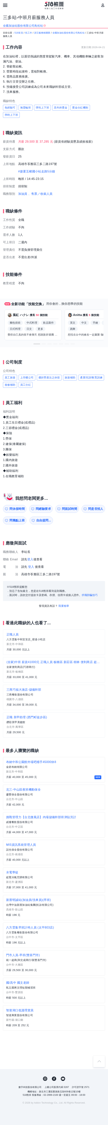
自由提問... (43, 520)
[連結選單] (5, 5)
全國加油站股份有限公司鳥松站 (68, 33)
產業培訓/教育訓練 (91, 377)
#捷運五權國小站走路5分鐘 (36, 171)
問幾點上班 (17, 520)
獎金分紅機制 (80, 107)
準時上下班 (11, 114)
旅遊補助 (70, 377)
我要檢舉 (63, 605)
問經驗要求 (43, 508)
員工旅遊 (10, 377)
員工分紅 (25, 384)
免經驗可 (10, 107)
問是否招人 (95, 508)
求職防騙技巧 (90, 595)
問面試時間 (69, 508)
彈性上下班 (42, 107)
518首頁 (18, 33)
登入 (30, 559)
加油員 (22, 193)
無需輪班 (25, 107)
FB (54, 1079)
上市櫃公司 (27, 377)
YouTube (63, 1079)
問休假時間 (17, 508)
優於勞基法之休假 (49, 377)
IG (45, 1079)
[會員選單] (103, 5)
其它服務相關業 (42, 33)
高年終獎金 (60, 107)
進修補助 (10, 384)
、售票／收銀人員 (40, 193)
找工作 (28, 33)
